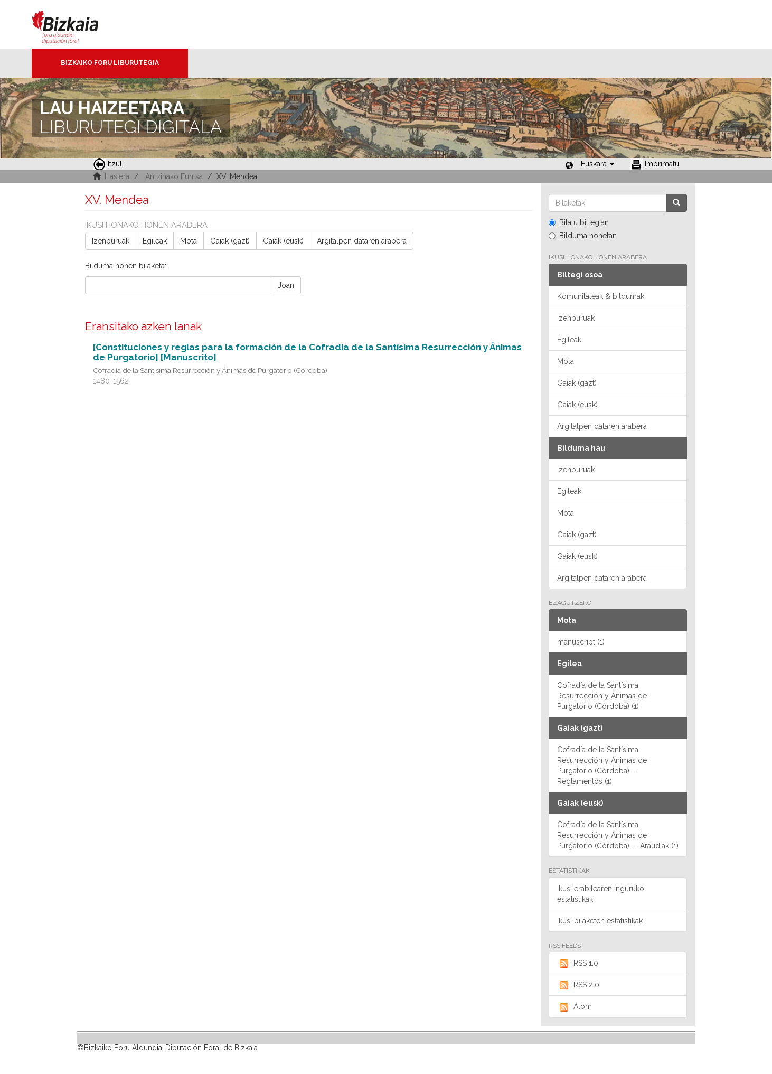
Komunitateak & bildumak (600, 296)
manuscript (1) (581, 642)
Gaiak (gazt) (230, 241)
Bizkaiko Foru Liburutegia (110, 63)
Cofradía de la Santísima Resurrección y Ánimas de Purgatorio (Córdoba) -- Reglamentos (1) (602, 765)
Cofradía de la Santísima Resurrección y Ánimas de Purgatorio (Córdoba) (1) (602, 696)
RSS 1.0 (577, 963)
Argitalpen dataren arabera (362, 241)
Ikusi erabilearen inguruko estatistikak (600, 893)
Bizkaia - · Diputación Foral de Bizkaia (76, 24)
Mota (188, 241)
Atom (574, 1007)
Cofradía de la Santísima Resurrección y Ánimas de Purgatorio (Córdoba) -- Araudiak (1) (618, 835)
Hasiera (117, 176)
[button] (597, 163)
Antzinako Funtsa (174, 176)
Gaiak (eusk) (283, 241)
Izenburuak (110, 241)
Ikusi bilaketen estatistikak (600, 921)
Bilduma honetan (583, 235)
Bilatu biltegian (579, 222)
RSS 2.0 (578, 985)
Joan (286, 285)
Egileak (155, 241)
